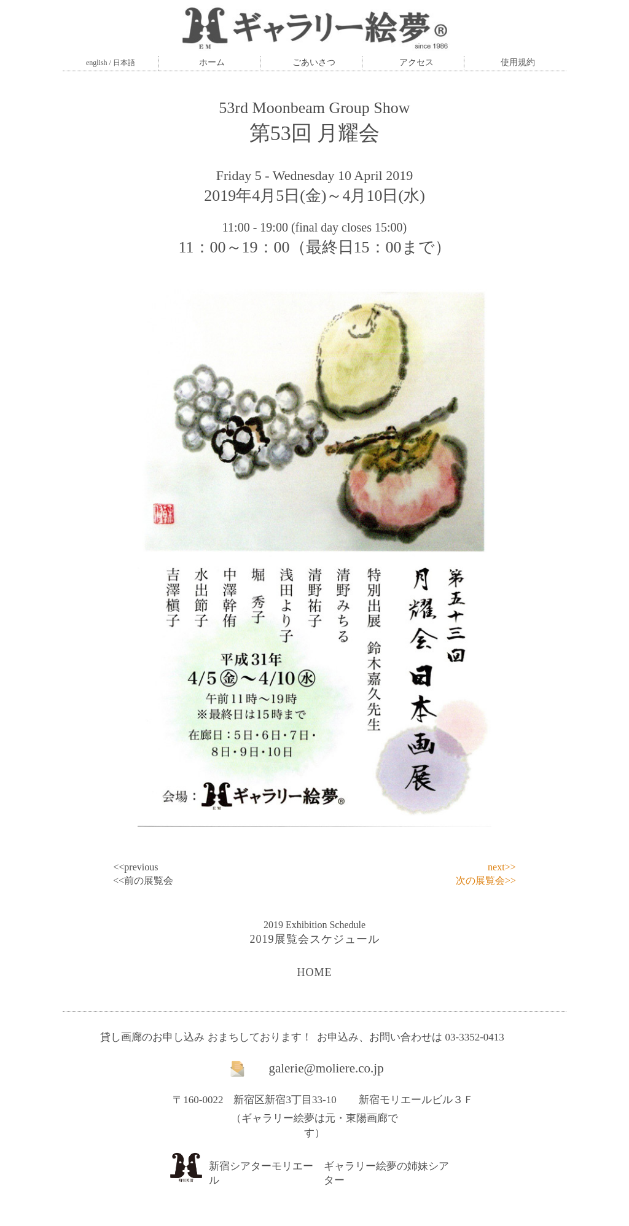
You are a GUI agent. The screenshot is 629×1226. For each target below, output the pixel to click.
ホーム (212, 62)
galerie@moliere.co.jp (325, 1068)
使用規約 (518, 62)
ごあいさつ (313, 62)
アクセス (416, 62)
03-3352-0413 (474, 1037)
